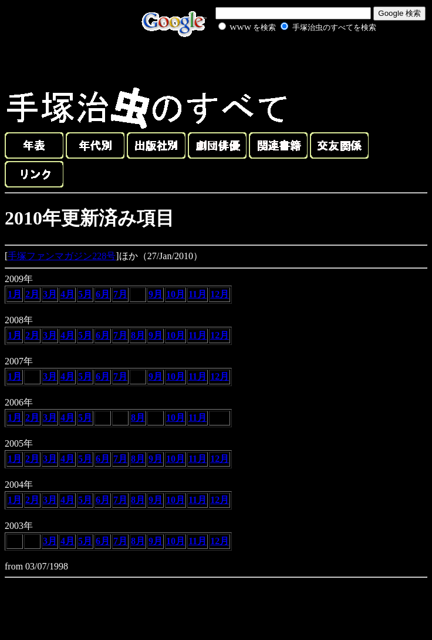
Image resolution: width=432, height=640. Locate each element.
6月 (103, 294)
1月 (15, 294)
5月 (85, 294)
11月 (197, 294)
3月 (50, 294)
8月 (138, 335)
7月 (120, 294)
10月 (175, 294)
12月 (219, 294)
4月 (67, 294)
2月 (32, 294)
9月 (155, 294)
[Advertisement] (284, 61)
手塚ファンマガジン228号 (62, 256)
